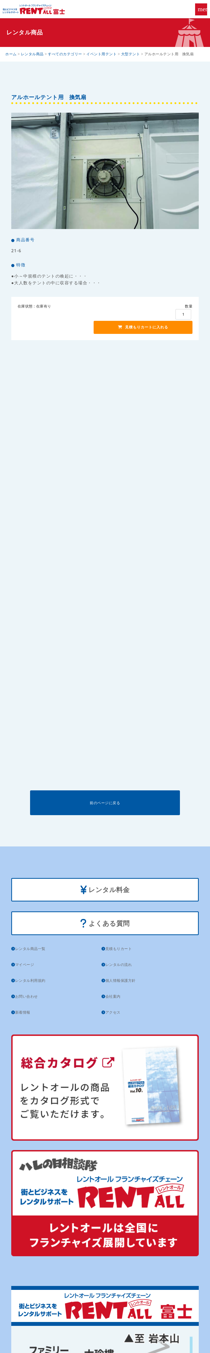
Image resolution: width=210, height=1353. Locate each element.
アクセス (113, 1012)
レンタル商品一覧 (30, 948)
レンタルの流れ (118, 964)
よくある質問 (105, 924)
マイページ (24, 964)
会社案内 (113, 996)
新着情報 (22, 1012)
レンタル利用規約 (30, 980)
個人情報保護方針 (120, 980)
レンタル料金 (105, 890)
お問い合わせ (26, 996)
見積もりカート (118, 948)
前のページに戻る (105, 802)
